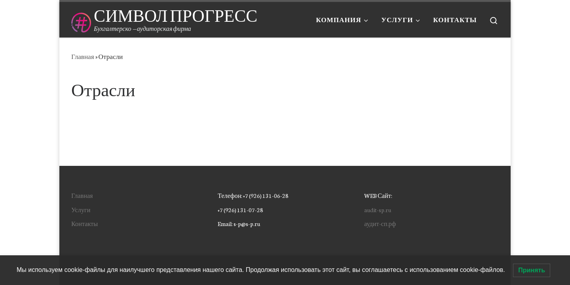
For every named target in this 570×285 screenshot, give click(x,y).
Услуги (80, 209)
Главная (82, 56)
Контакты (84, 223)
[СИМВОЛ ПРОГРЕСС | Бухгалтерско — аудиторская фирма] (81, 19)
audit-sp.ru (377, 209)
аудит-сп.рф (380, 223)
